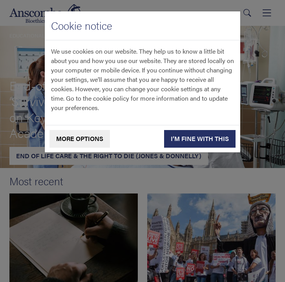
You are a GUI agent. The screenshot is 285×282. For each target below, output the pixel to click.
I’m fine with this (200, 138)
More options (79, 138)
